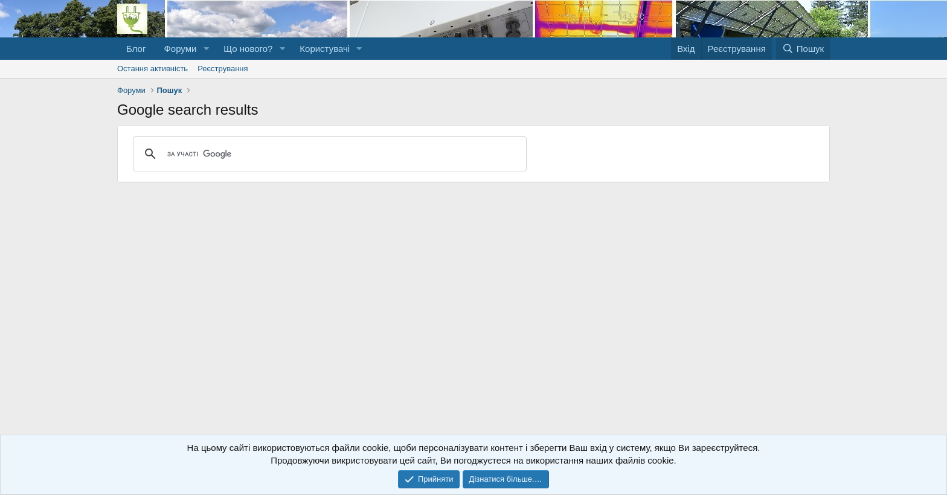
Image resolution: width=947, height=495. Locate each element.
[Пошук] (803, 48)
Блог (136, 48)
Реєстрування (222, 68)
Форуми (180, 48)
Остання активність (152, 68)
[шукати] (328, 154)
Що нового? (247, 48)
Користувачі (325, 48)
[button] (205, 48)
